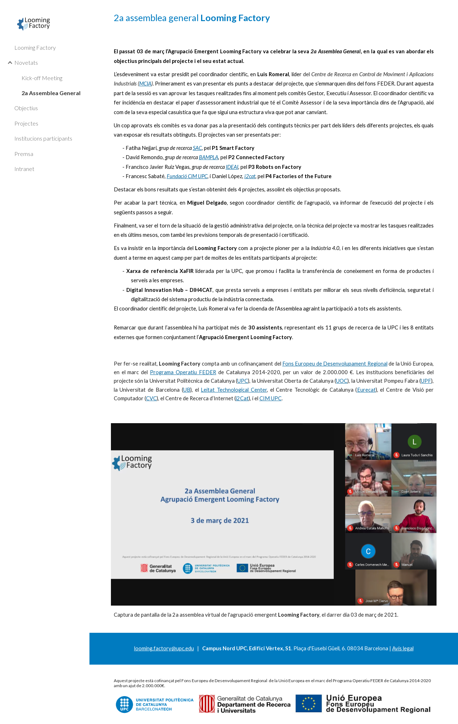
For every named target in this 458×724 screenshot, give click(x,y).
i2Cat (242, 398)
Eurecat (366, 390)
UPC (242, 381)
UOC (341, 381)
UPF (426, 381)
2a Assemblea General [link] (51, 92)
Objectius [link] (26, 107)
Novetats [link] (26, 62)
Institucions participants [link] (43, 138)
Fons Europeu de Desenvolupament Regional (335, 364)
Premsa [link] (23, 153)
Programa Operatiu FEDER (183, 372)
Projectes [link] (26, 123)
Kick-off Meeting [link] (41, 77)
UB (186, 390)
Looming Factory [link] (35, 47)
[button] (449, 10)
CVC (151, 398)
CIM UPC (270, 398)
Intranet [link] (24, 168)
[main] (274, 18)
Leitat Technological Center (234, 390)
